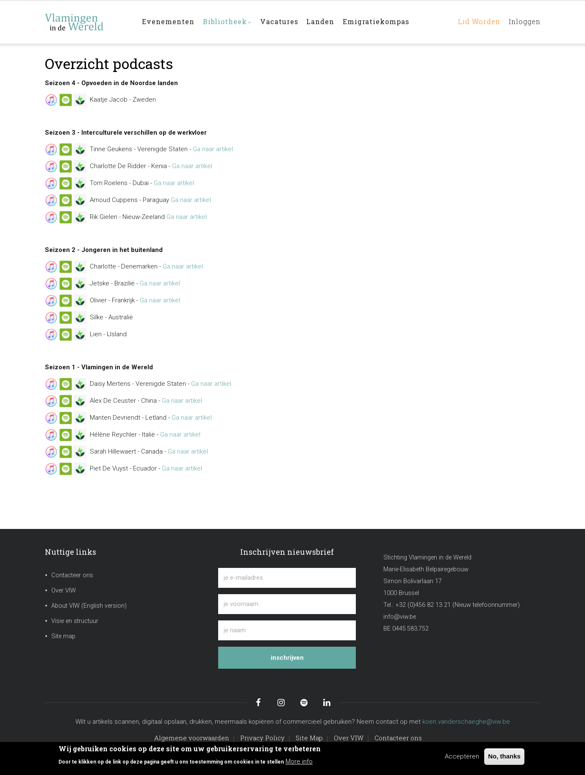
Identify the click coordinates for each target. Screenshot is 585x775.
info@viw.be (399, 616)
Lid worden (476, 21)
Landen (321, 21)
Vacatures (280, 21)
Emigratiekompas (377, 21)
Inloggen (524, 21)
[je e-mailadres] (287, 578)
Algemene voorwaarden (191, 737)
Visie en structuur (74, 621)
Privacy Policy (262, 737)
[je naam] (287, 630)
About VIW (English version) (89, 605)
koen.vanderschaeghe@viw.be (466, 721)
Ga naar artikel (213, 149)
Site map (63, 636)
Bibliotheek (227, 22)
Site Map (309, 737)
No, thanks (504, 756)
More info (299, 761)
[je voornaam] (287, 604)
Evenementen (168, 21)
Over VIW (63, 590)
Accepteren (462, 756)
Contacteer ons (72, 575)
